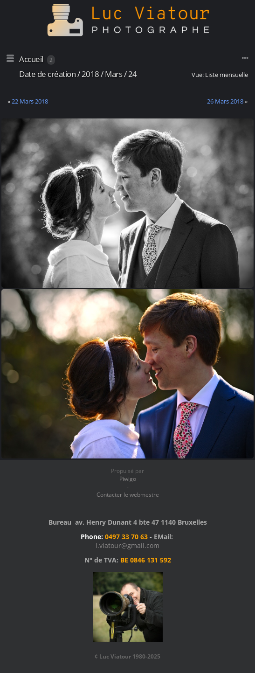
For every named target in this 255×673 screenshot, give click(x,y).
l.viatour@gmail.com (127, 545)
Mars (113, 74)
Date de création (47, 74)
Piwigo (127, 479)
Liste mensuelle (226, 74)
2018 (90, 74)
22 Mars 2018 (30, 101)
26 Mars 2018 (225, 101)
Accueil (31, 59)
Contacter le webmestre (127, 495)
